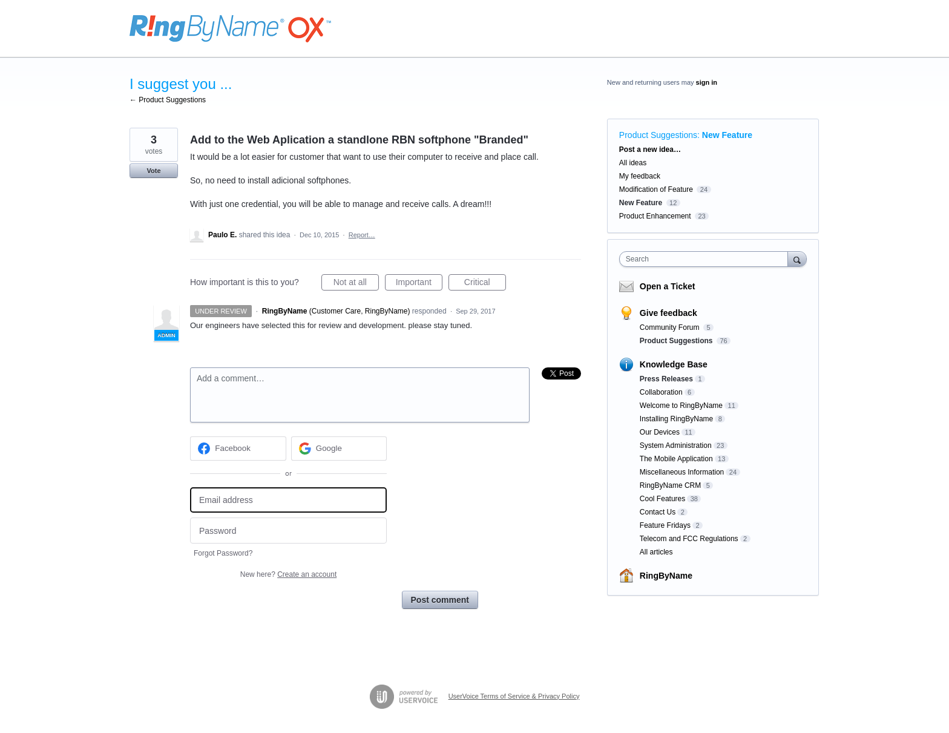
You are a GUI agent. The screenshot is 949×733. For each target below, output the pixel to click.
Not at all (356, 284)
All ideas (632, 163)
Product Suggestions (658, 135)
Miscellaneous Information (682, 472)
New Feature (727, 135)
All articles (656, 552)
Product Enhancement (655, 216)
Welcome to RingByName (681, 405)
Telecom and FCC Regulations (689, 538)
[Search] (797, 258)
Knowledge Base (674, 364)
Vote (153, 170)
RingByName (666, 575)
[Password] (288, 531)
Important (419, 284)
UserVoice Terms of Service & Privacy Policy (514, 696)
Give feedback (668, 313)
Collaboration (661, 392)
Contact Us (657, 512)
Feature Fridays (665, 525)
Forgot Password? (223, 553)
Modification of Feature (656, 189)
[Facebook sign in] (238, 448)
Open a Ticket (667, 286)
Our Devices (660, 432)
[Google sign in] (339, 448)
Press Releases (666, 379)
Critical (485, 284)
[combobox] (706, 259)
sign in (706, 82)
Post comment (440, 600)
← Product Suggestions (168, 100)
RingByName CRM (670, 485)
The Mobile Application (676, 459)
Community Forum (670, 327)
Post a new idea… (650, 149)
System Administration (676, 445)
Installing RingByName (676, 419)
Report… (362, 234)
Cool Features (662, 499)
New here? (288, 574)
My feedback (639, 176)
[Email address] (288, 500)
